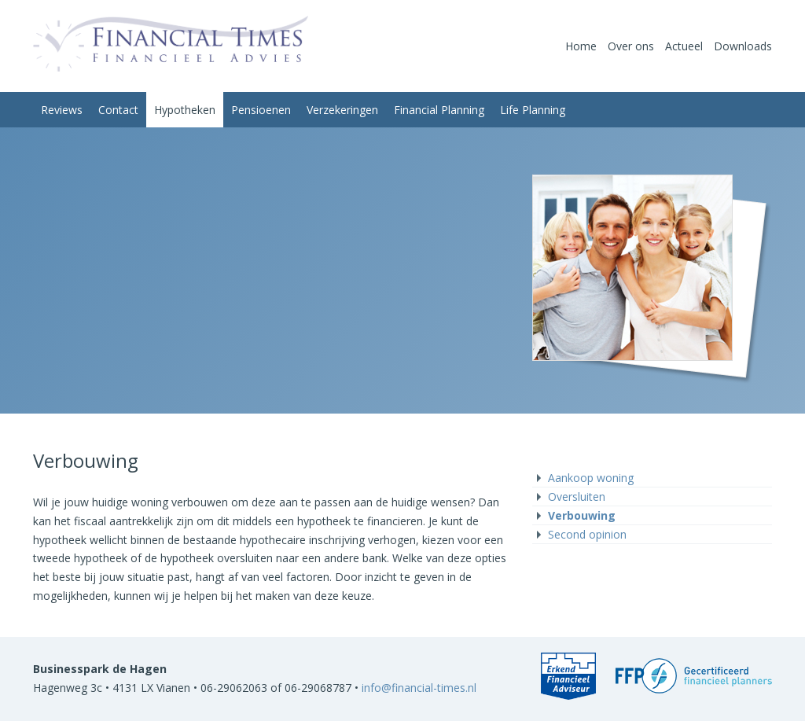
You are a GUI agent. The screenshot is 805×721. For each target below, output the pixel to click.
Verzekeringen (342, 109)
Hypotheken (184, 109)
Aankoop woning (591, 477)
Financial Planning (439, 109)
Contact (118, 109)
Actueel (684, 46)
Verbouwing (582, 515)
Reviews (62, 109)
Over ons (631, 46)
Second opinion (587, 534)
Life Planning (532, 109)
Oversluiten (576, 496)
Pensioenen (261, 109)
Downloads (743, 46)
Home (581, 46)
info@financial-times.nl (419, 687)
